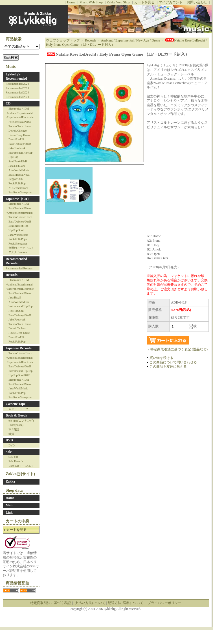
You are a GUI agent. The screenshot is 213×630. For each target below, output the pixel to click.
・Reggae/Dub (14, 178)
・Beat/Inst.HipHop (17, 225)
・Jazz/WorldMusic (17, 234)
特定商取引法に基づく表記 (50, 603)
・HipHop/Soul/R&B (18, 375)
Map (9, 505)
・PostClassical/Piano (18, 121)
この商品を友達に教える (168, 367)
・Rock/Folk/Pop (16, 183)
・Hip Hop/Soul (15, 310)
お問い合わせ (197, 2)
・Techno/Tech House (18, 126)
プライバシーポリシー (164, 603)
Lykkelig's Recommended (16, 76)
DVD (9, 440)
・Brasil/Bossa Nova (18, 174)
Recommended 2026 (17, 83)
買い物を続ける (161, 358)
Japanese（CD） (18, 199)
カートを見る (144, 2)
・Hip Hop (12, 156)
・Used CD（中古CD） (20, 465)
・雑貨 (10, 433)
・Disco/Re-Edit (15, 139)
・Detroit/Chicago (16, 130)
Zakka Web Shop (118, 2)
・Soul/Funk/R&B (16, 161)
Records (11, 275)
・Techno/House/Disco (19, 217)
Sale (9, 452)
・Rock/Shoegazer (16, 243)
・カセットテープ (17, 409)
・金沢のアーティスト (20, 247)
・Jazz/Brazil (13, 297)
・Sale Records (14, 461)
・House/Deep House (18, 135)
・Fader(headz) (14, 424)
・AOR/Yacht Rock (17, 187)
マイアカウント (171, 2)
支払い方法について (90, 603)
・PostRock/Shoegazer (19, 192)
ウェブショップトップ (63, 40)
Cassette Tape (15, 404)
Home (71, 2)
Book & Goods (16, 415)
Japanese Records (19, 348)
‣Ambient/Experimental (19, 113)
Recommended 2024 (17, 92)
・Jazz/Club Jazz (15, 165)
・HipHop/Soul (14, 230)
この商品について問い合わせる (173, 362)
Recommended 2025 (17, 88)
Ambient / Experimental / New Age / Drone (130, 40)
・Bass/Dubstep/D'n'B (18, 143)
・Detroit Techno (15, 328)
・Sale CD (12, 457)
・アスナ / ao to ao (17, 252)
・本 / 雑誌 (12, 429)
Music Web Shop (91, 2)
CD (8, 103)
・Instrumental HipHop (19, 152)
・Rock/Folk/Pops (16, 239)
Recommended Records (16, 261)
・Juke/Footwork (15, 148)
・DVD (10, 445)
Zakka (10, 481)
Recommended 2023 (17, 97)
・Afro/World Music (17, 170)
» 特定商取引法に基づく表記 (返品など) (178, 349)
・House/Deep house (18, 332)
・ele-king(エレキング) (20, 420)
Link (9, 513)
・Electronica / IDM (17, 108)
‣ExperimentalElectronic (20, 117)
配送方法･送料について (125, 603)
